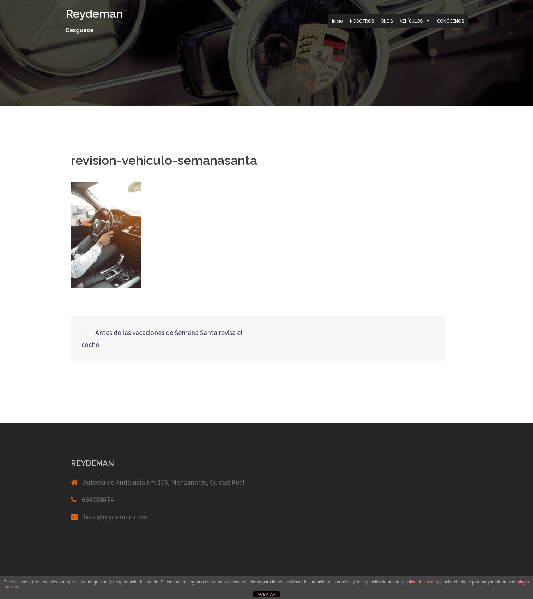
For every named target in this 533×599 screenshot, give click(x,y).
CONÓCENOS (450, 21)
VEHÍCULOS (415, 21)
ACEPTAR (266, 594)
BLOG (387, 21)
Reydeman (94, 13)
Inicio (337, 21)
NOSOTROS (362, 21)
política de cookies (420, 582)
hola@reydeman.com (115, 516)
